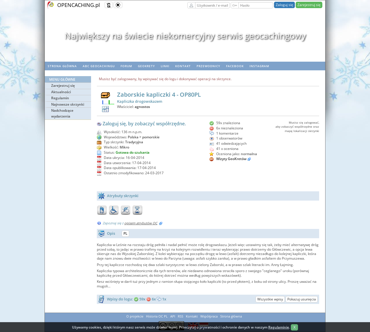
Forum (126, 66)
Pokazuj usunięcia (301, 299)
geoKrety (146, 66)
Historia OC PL (157, 316)
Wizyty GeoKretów (231, 158)
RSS (180, 316)
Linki (165, 66)
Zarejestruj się (309, 4)
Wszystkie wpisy (270, 299)
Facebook (235, 66)
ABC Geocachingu (99, 66)
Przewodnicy (208, 66)
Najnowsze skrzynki (67, 104)
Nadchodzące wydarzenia (62, 113)
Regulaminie (278, 327)
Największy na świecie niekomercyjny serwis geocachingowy (185, 35)
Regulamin (60, 98)
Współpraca (209, 316)
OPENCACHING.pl (78, 4)
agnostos (142, 106)
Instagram (259, 66)
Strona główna (62, 66)
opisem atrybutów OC (140, 223)
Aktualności (61, 91)
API (172, 316)
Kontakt (183, 66)
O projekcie (134, 316)
